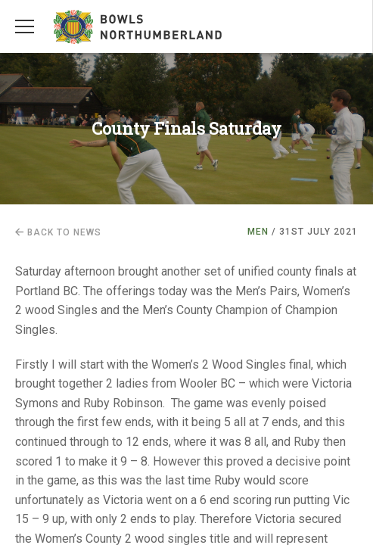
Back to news (58, 232)
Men (258, 231)
